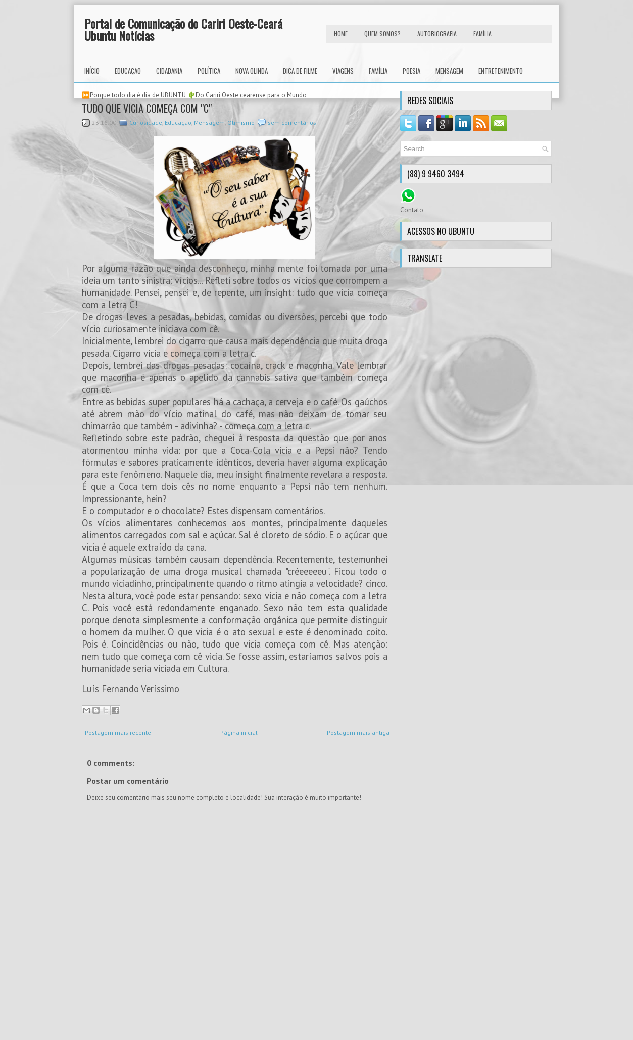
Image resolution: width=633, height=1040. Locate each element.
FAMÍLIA (482, 33)
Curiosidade (145, 122)
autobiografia (437, 33)
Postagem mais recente (118, 732)
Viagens (343, 71)
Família (378, 71)
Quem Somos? (382, 33)
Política (209, 71)
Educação (128, 71)
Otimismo (241, 122)
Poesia (411, 71)
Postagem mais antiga (358, 732)
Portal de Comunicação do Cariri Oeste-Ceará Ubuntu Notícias (183, 29)
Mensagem (449, 71)
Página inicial (239, 732)
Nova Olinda (251, 71)
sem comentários (292, 122)
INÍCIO (92, 71)
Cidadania (169, 71)
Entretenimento (500, 71)
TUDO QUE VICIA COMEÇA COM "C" (147, 108)
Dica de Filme (300, 71)
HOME (341, 33)
